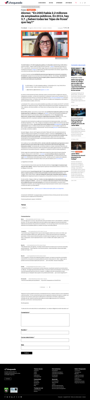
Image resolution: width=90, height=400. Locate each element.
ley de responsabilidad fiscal (56, 97)
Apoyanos (69, 2)
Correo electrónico (28, 337)
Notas (51, 2)
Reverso (36, 391)
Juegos (53, 384)
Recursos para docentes (57, 385)
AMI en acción (55, 382)
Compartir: (60, 28)
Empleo (24, 207)
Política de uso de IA (79, 376)
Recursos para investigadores (59, 388)
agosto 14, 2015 (45, 89)
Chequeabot (55, 376)
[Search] (76, 2)
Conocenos (42, 2)
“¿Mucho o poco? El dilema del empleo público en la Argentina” (49, 188)
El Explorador (55, 375)
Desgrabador (55, 370)
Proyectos (77, 378)
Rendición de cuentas (79, 381)
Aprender (59, 2)
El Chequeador (55, 381)
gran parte (55, 127)
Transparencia (78, 372)
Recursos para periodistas (58, 387)
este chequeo (59, 158)
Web (22, 345)
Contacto (8, 378)
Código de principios (79, 375)
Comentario (25, 312)
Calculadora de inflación (57, 372)
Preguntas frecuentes (80, 382)
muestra (43, 154)
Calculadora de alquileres (57, 373)
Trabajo (80, 77)
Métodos (77, 373)
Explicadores (37, 375)
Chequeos (36, 370)
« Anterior (42, 287)
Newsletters (36, 382)
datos (46, 113)
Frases (23, 10)
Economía (73, 118)
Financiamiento (78, 379)
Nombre (24, 330)
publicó (52, 66)
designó (34, 69)
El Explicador (74, 77)
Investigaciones (37, 376)
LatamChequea (37, 389)
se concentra (58, 124)
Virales (35, 372)
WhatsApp (36, 381)
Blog (35, 385)
